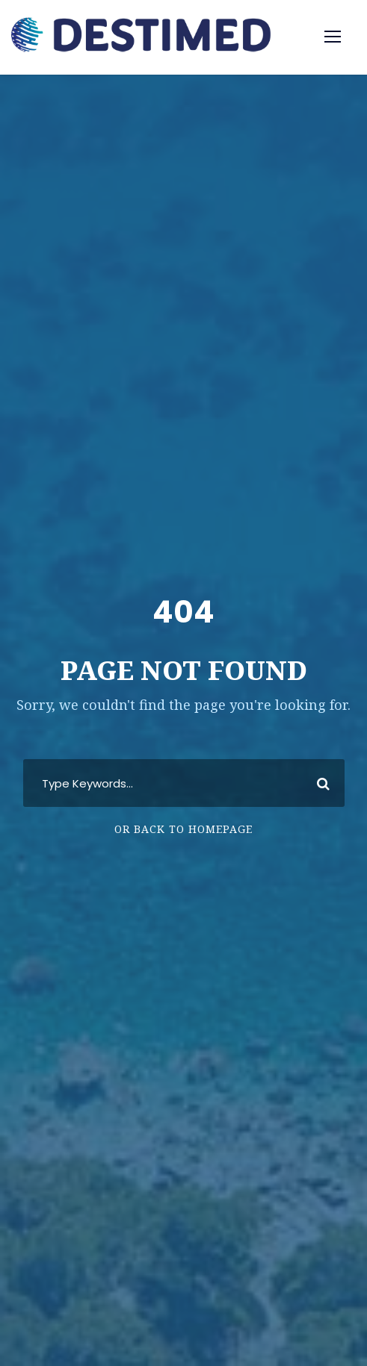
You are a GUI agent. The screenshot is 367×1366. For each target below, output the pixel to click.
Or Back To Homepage (183, 829)
